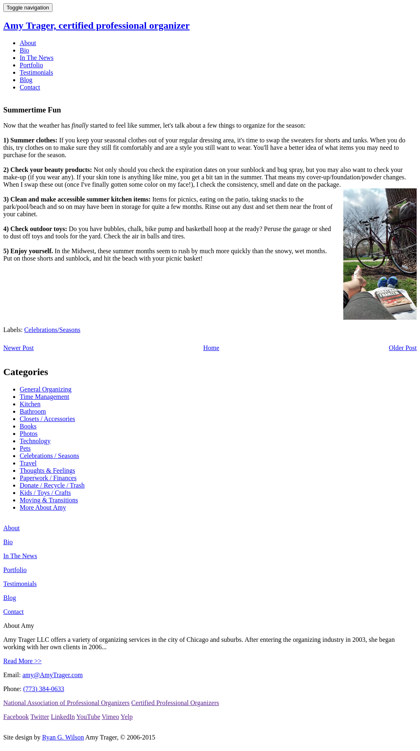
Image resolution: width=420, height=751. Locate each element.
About (28, 42)
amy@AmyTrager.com (53, 674)
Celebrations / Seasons (49, 455)
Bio (24, 50)
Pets (25, 448)
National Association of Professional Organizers (66, 702)
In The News (36, 57)
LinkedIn (63, 716)
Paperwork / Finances (48, 477)
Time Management (44, 396)
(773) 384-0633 (43, 688)
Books (28, 426)
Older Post (403, 347)
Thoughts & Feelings (47, 470)
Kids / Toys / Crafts (45, 492)
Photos (29, 433)
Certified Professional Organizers (175, 702)
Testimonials (36, 72)
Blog (26, 79)
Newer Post (18, 347)
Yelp (127, 716)
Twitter (39, 716)
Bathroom (33, 411)
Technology (35, 440)
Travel (28, 463)
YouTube (88, 716)
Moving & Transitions (49, 500)
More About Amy (43, 507)
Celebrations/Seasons (52, 329)
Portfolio (31, 65)
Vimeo (110, 716)
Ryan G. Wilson (63, 737)
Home (211, 347)
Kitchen (30, 404)
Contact (30, 87)
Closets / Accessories (47, 418)
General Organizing (45, 389)
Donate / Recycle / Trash (52, 485)
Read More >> (22, 660)
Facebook (16, 716)
